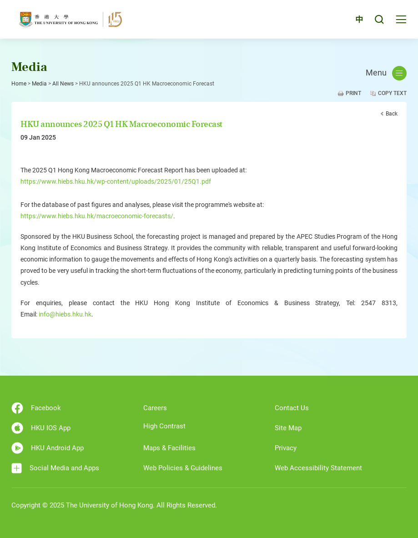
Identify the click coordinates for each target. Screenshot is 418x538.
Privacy (286, 448)
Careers (155, 408)
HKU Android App (47, 448)
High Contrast (164, 426)
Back (392, 114)
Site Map (288, 428)
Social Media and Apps (55, 468)
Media (39, 83)
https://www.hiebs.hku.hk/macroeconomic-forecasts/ (96, 216)
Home (18, 83)
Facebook (36, 408)
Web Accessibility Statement (318, 468)
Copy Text (392, 93)
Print (353, 93)
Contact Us (292, 408)
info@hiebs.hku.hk (65, 314)
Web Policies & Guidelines (182, 468)
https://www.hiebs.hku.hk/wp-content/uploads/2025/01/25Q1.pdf (115, 181)
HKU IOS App (41, 428)
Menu (386, 73)
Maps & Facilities (169, 448)
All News (63, 83)
